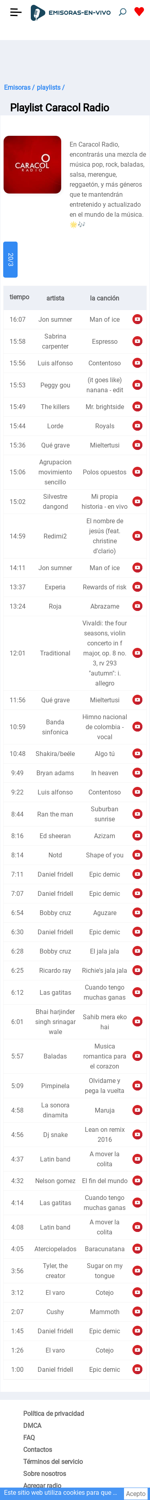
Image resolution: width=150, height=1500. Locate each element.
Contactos (37, 1450)
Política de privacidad (53, 1413)
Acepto (136, 1494)
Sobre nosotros (44, 1474)
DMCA (32, 1425)
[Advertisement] (75, 60)
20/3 (10, 259)
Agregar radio (42, 1486)
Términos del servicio (53, 1462)
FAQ (29, 1438)
